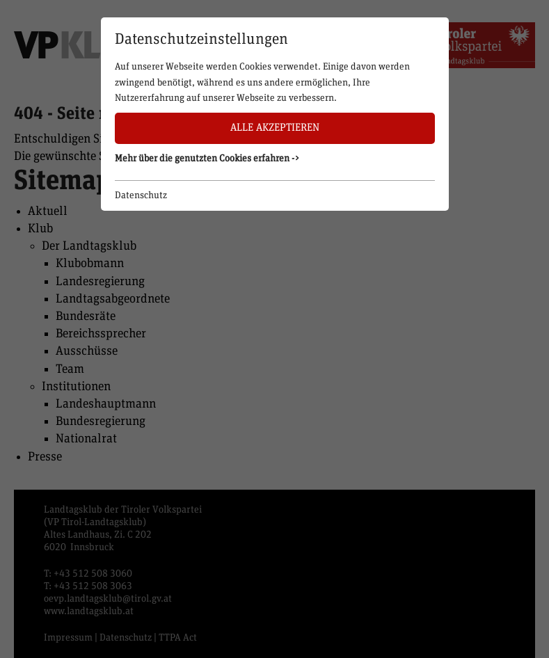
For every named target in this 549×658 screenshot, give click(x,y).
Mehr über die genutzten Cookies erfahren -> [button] (207, 158)
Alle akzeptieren (274, 127)
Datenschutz (141, 195)
